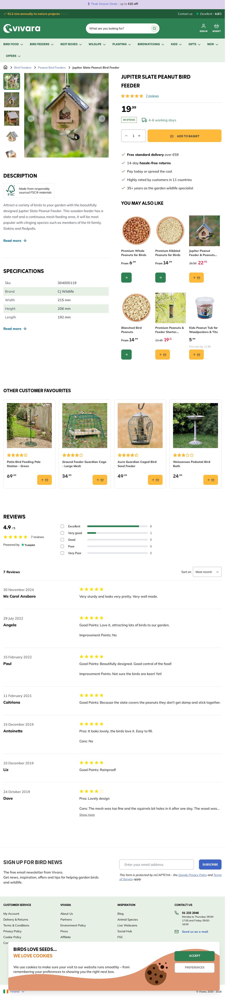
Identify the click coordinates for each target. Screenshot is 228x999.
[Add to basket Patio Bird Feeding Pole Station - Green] (44, 480)
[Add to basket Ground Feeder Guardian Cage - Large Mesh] (100, 480)
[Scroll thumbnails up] (11, 78)
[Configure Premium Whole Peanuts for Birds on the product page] (126, 278)
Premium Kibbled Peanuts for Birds (167, 253)
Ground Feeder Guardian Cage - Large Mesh (84, 464)
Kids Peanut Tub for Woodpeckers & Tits (203, 330)
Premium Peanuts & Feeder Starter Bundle (169, 330)
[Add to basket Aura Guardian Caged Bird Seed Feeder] (155, 480)
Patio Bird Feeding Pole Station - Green (24, 464)
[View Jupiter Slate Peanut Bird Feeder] (11, 81)
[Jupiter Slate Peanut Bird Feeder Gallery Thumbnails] (11, 115)
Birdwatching (151, 44)
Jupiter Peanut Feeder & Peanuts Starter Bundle (202, 253)
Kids (176, 44)
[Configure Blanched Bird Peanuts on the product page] (126, 355)
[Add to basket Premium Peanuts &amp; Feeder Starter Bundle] (162, 355)
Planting (122, 44)
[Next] (102, 118)
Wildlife (97, 44)
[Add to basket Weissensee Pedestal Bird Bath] (210, 480)
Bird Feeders (42, 44)
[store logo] (21, 28)
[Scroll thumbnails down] (11, 152)
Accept (194, 956)
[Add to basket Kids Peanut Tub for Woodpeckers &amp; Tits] (196, 355)
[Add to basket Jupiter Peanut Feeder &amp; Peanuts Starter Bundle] (196, 278)
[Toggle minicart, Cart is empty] (217, 28)
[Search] (154, 28)
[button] (132, 96)
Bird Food (13, 44)
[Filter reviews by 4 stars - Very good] (62, 533)
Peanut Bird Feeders (52, 67)
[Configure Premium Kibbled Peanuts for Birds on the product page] (160, 278)
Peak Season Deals (104, 4)
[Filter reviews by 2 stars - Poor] (62, 546)
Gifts (195, 44)
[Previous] (31, 118)
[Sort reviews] (207, 572)
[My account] (203, 28)
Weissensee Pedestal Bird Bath (191, 464)
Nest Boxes (71, 44)
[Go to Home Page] (5, 67)
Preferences (194, 967)
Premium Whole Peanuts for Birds (133, 253)
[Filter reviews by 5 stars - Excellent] (62, 526)
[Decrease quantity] (124, 135)
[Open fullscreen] (66, 115)
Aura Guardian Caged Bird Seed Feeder (137, 464)
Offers (13, 56)
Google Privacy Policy (192, 875)
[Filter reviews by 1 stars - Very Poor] (62, 553)
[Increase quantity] (142, 135)
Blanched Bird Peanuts (131, 330)
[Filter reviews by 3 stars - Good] (62, 539)
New (213, 44)
